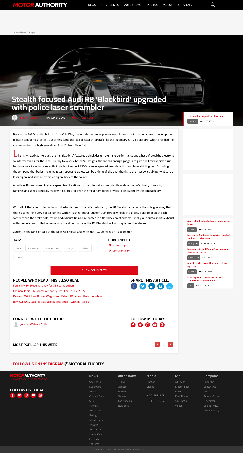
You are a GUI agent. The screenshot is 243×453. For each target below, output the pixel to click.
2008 (18, 248)
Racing (93, 415)
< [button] (157, 344)
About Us (209, 381)
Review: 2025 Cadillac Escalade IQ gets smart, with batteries (51, 301)
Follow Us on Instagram (58, 364)
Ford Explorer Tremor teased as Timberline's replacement (204, 279)
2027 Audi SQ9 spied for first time (205, 116)
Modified (84, 248)
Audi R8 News (53, 248)
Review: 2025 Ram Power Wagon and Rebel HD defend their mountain (57, 296)
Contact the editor (119, 250)
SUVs (190, 285)
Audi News (33, 248)
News (92, 4)
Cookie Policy (211, 405)
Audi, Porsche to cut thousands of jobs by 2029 (207, 265)
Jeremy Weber (29, 117)
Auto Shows (132, 4)
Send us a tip (117, 245)
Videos (168, 4)
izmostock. (145, 449)
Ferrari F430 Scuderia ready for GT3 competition (43, 285)
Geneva (122, 396)
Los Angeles (125, 400)
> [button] (171, 344)
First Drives (110, 4)
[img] (134, 286)
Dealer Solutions (156, 401)
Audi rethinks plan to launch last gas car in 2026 (208, 222)
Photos (152, 4)
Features (94, 443)
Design (31, 32)
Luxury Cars (193, 243)
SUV (91, 400)
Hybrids (93, 405)
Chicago (122, 386)
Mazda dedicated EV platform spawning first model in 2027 (208, 251)
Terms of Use (211, 396)
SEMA (121, 381)
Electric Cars (193, 257)
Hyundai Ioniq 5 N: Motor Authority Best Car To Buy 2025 (49, 291)
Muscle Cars (96, 419)
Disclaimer (209, 400)
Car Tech (94, 438)
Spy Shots (185, 4)
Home (16, 32)
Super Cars (95, 386)
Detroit (122, 391)
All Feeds (180, 381)
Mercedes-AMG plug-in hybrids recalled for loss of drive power (208, 237)
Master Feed (182, 386)
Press (207, 391)
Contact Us (210, 386)
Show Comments (94, 270)
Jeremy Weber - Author (35, 324)
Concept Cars (96, 396)
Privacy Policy (211, 410)
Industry (192, 229)
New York (123, 405)
